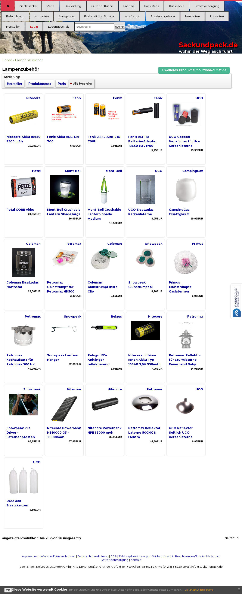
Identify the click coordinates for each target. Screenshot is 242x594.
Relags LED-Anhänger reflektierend (98, 359)
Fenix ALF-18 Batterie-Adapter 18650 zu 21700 (142, 141)
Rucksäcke (176, 6)
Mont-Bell (73, 171)
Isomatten (42, 16)
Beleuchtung (15, 16)
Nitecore (33, 98)
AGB (114, 556)
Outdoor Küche (102, 6)
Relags (116, 316)
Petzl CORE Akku (20, 210)
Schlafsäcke (28, 6)
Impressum (29, 556)
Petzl (36, 171)
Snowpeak (153, 244)
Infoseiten (217, 16)
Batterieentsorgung (114, 559)
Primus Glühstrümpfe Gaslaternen (180, 287)
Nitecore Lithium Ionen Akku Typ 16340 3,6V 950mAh (144, 359)
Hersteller (13, 26)
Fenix (76, 98)
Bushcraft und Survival (99, 16)
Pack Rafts (151, 6)
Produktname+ (40, 84)
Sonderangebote (163, 16)
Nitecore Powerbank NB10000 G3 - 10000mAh (64, 432)
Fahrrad (128, 6)
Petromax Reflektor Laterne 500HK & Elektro (144, 432)
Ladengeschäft (58, 26)
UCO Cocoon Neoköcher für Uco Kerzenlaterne (184, 141)
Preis (62, 84)
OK (8, 590)
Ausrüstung (132, 16)
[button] (194, 70)
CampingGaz (192, 171)
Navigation (66, 16)
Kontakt (136, 559)
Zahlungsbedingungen (134, 556)
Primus (197, 244)
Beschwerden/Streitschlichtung (197, 556)
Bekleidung (73, 6)
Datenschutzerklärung (93, 556)
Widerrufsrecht (162, 556)
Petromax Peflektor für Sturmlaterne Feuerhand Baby (185, 359)
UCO (199, 98)
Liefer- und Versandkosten (57, 556)
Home (7, 60)
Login (34, 26)
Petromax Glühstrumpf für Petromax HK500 (60, 287)
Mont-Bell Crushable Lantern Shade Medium (104, 214)
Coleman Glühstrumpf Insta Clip (102, 287)
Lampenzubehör (29, 60)
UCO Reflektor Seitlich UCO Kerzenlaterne (181, 432)
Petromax (73, 244)
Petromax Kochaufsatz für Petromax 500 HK (20, 359)
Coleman (33, 244)
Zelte (51, 6)
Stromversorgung (207, 6)
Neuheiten (192, 16)
